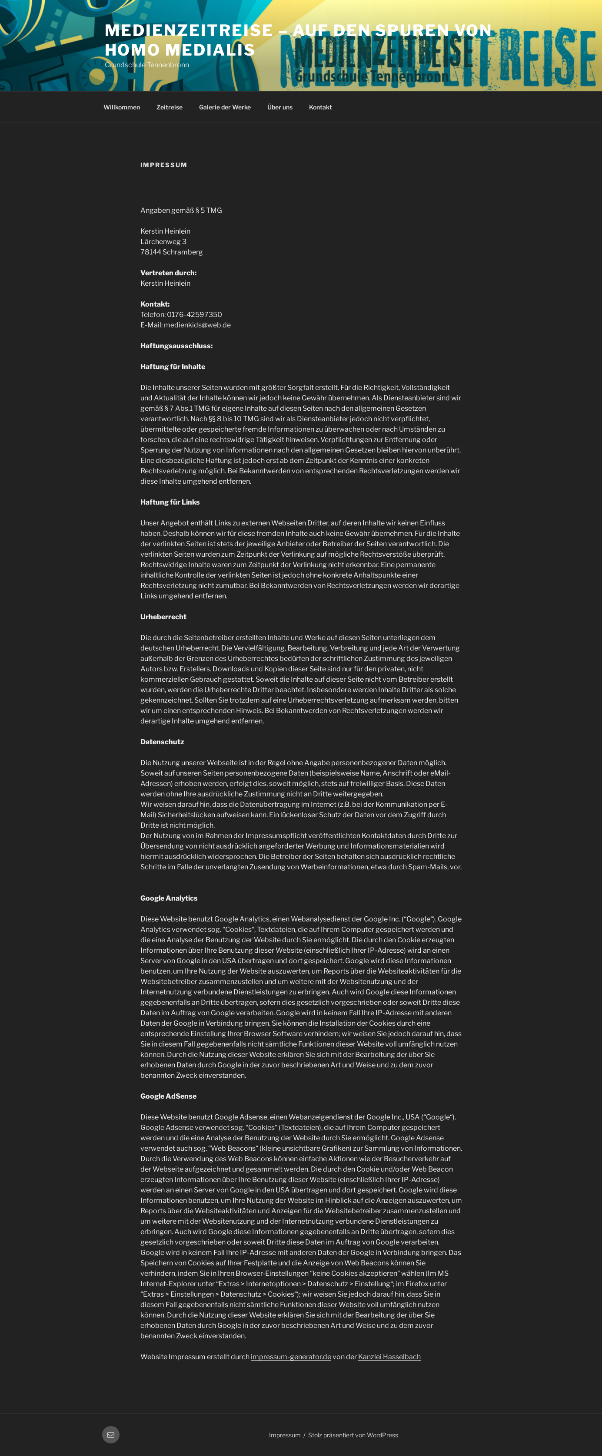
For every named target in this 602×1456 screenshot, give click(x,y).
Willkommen (121, 107)
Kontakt (320, 107)
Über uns (280, 107)
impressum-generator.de (291, 1357)
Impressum (285, 1435)
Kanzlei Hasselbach (389, 1357)
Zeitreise (169, 107)
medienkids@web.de (197, 325)
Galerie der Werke (225, 107)
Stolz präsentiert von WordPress (353, 1435)
